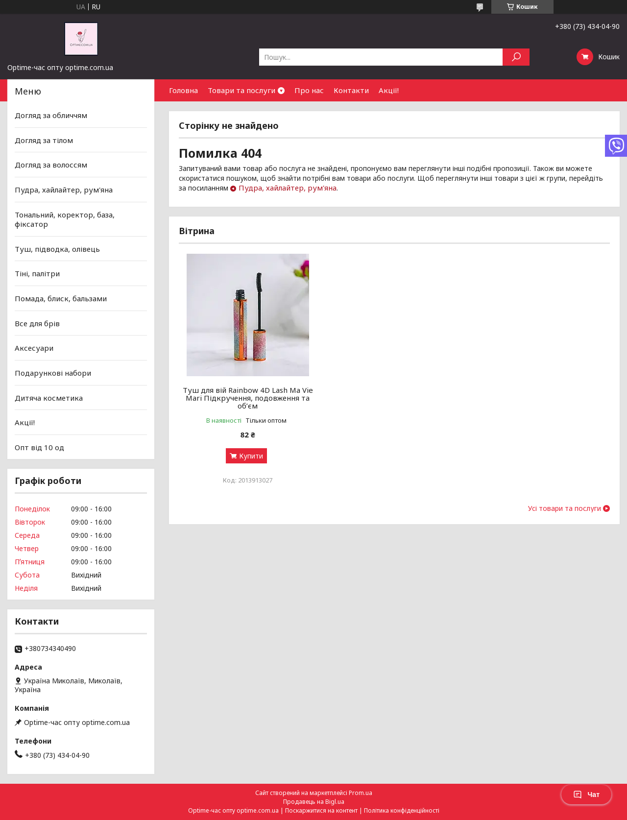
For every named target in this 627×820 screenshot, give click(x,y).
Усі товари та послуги (564, 508)
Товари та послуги (241, 90)
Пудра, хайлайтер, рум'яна (288, 188)
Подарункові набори (53, 373)
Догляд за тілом (44, 140)
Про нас (309, 90)
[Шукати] (516, 57)
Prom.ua (360, 793)
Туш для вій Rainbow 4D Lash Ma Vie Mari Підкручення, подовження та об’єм (248, 398)
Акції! (389, 90)
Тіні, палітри (37, 273)
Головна (183, 90)
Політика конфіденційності (401, 810)
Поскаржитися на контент (321, 810)
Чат (586, 794)
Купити (251, 455)
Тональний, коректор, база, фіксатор (65, 219)
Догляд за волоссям (51, 164)
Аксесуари (34, 348)
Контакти (351, 90)
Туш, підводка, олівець (57, 249)
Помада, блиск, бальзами (61, 298)
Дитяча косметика (49, 397)
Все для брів (37, 323)
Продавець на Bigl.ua (313, 801)
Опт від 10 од (39, 447)
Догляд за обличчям (51, 115)
